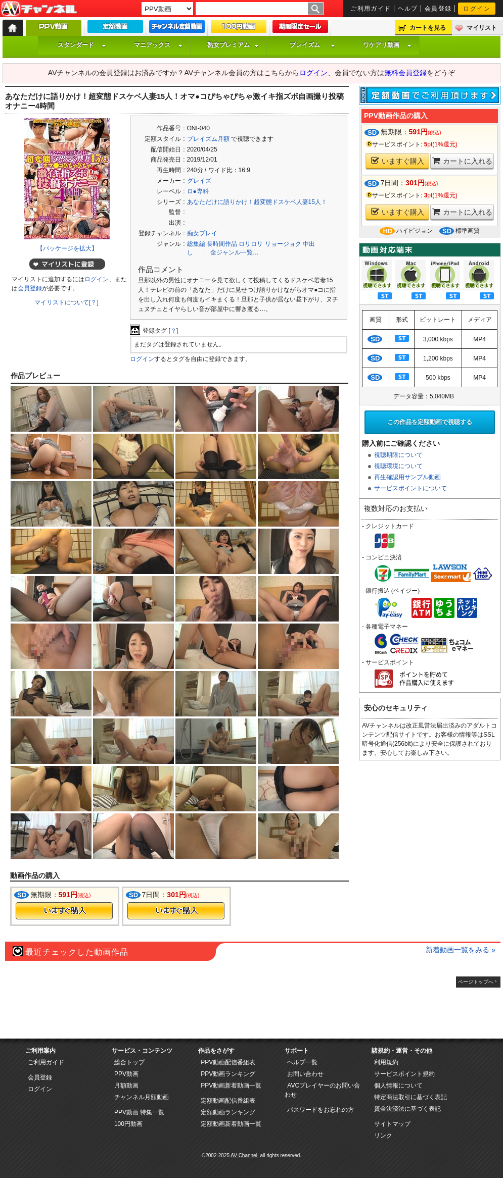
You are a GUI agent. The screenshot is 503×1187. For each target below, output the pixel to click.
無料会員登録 (405, 73)
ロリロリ (251, 243)
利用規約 (386, 1062)
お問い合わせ (305, 1073)
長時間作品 (222, 243)
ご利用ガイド (370, 8)
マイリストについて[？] (66, 302)
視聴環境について (398, 466)
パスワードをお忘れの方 (320, 1109)
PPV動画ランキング (228, 1073)
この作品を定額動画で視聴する (429, 422)
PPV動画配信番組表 (228, 1062)
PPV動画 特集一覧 (139, 1112)
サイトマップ (392, 1123)
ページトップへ (475, 982)
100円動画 (128, 1123)
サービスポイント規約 (404, 1073)
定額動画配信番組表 (228, 1100)
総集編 (196, 243)
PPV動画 (126, 1073)
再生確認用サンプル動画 (407, 477)
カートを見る (427, 27)
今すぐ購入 (64, 910)
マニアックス (158, 44)
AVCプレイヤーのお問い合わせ (322, 1090)
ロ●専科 (198, 191)
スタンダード (82, 44)
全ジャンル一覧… (234, 252)
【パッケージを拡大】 (67, 248)
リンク (383, 1135)
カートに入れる (462, 161)
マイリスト (482, 27)
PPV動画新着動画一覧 (231, 1085)
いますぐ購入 (397, 161)
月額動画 (126, 1085)
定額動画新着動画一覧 (231, 1123)
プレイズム (312, 44)
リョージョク (283, 243)
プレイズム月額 (208, 138)
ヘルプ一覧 (302, 1062)
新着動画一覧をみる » (460, 950)
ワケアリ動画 (387, 44)
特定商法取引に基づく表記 (410, 1097)
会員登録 (438, 8)
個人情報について (398, 1085)
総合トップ (129, 1062)
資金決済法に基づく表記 (407, 1108)
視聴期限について (398, 454)
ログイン (476, 8)
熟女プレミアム (233, 44)
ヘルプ (408, 8)
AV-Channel (39, 9)
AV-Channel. (244, 1155)
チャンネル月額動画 (141, 1097)
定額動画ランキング (228, 1112)
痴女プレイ (202, 233)
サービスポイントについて (410, 488)
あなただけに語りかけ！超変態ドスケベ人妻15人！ (257, 201)
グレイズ (199, 180)
